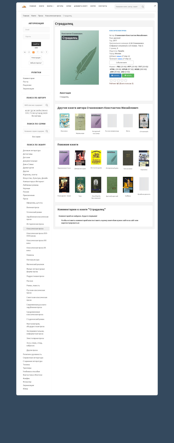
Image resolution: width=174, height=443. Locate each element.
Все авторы (36, 116)
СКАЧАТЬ (115, 75)
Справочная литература (33, 358)
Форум (93, 6)
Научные (26, 188)
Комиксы (30, 255)
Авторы (60, 6)
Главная (32, 6)
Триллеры (27, 368)
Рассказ (30, 281)
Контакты (103, 6)
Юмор (25, 389)
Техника (26, 364)
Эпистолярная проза (35, 338)
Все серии (36, 137)
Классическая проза (53, 16)
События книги (121, 63)
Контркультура (33, 260)
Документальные (30, 161)
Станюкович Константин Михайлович (131, 35)
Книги (41, 6)
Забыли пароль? (36, 63)
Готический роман (34, 212)
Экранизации (28, 88)
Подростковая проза (35, 276)
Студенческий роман (35, 319)
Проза (40, 16)
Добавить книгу (80, 6)
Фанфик (26, 378)
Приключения (29, 195)
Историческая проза (35, 224)
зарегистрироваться (70, 223)
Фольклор (27, 382)
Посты (25, 82)
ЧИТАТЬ (128, 75)
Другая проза (32, 350)
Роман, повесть (33, 285)
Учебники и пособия (31, 371)
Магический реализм (35, 264)
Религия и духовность (32, 354)
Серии (68, 6)
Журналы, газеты (30, 174)
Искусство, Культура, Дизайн (35, 178)
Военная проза (33, 207)
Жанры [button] (50, 6)
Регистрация (36, 58)
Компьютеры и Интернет (33, 181)
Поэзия (26, 192)
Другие (26, 171)
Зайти (36, 44)
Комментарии (29, 78)
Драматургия (28, 168)
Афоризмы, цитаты (35, 203)
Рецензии (27, 85)
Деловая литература (31, 150)
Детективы (28, 154)
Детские (26, 157)
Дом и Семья (28, 164)
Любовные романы (31, 185)
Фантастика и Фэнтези (32, 375)
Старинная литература (32, 361)
